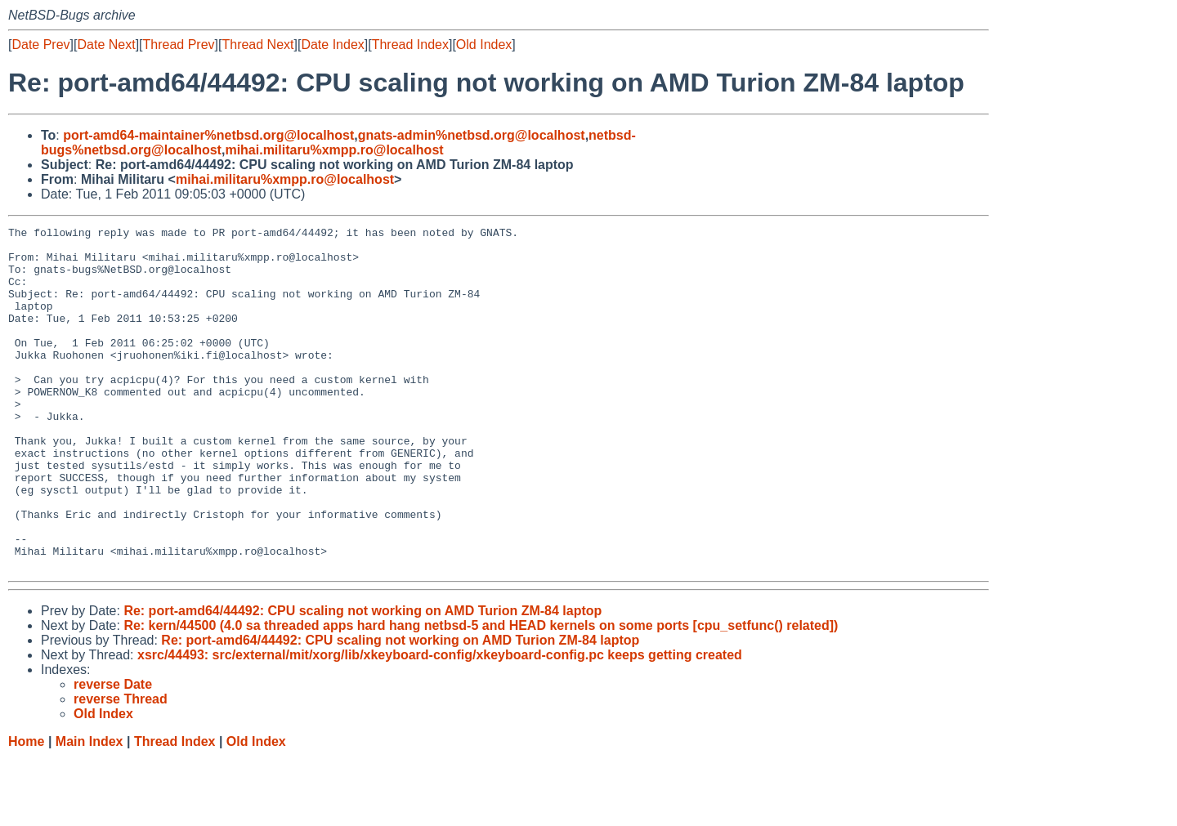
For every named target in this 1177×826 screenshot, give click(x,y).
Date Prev (40, 44)
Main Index (89, 810)
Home (26, 810)
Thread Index (410, 44)
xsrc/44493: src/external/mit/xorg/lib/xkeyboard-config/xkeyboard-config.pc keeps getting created (439, 723)
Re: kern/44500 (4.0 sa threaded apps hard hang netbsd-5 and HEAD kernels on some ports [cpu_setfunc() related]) (480, 694)
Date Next (106, 44)
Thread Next (257, 44)
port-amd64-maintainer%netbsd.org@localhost (208, 135)
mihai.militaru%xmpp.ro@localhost (334, 150)
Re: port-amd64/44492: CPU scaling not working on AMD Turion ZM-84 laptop (362, 679)
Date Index (332, 44)
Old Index (484, 44)
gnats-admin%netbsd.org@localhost (471, 135)
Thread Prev (179, 44)
